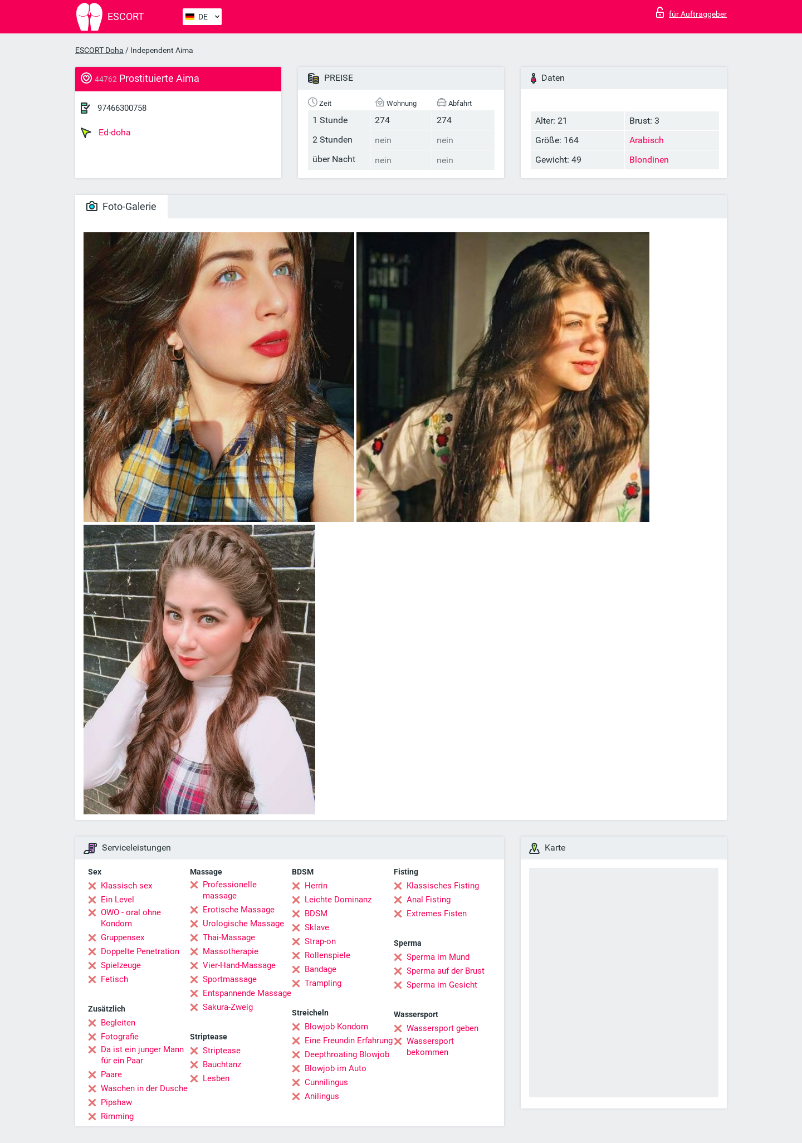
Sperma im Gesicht (442, 985)
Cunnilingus (326, 1082)
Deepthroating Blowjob (347, 1054)
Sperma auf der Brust (446, 971)
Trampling (323, 983)
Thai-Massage (229, 937)
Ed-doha (106, 132)
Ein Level (117, 900)
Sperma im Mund (438, 957)
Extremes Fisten (437, 913)
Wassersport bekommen (430, 1046)
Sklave (317, 927)
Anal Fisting (429, 900)
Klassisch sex (126, 886)
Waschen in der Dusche (144, 1088)
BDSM (316, 913)
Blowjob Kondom (336, 1027)
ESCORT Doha (99, 50)
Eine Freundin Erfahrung (349, 1040)
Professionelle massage (230, 890)
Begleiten (118, 1023)
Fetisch (114, 979)
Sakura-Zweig (228, 1007)
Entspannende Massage (247, 993)
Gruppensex (122, 937)
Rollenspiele (327, 955)
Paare (111, 1074)
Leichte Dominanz (338, 900)
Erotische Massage (239, 910)
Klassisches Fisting (443, 886)
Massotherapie (230, 951)
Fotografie (120, 1037)
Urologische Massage (243, 924)
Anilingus (322, 1096)
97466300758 (121, 108)
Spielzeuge (121, 965)
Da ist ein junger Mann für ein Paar (142, 1055)
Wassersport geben (442, 1028)
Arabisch (646, 140)
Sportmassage (230, 979)
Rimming (117, 1116)
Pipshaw (116, 1102)
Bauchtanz (222, 1064)
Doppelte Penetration (140, 951)
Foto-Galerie (121, 206)
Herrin (316, 886)
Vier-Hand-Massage (239, 965)
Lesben (216, 1078)
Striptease (222, 1051)
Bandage (320, 969)
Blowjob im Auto (335, 1068)
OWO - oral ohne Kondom (131, 918)
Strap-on (320, 941)
